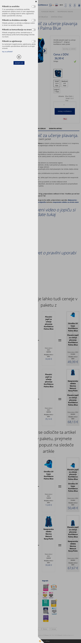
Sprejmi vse (19, 63)
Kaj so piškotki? (7, 52)
